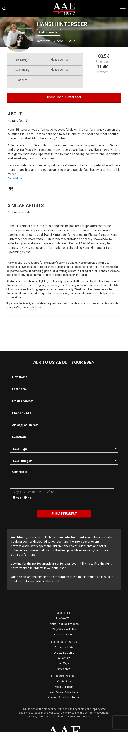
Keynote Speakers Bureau (64, 697)
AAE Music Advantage (64, 692)
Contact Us (64, 681)
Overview (43, 41)
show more (15, 178)
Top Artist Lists (64, 647)
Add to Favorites (48, 32)
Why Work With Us (64, 629)
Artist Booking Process (64, 623)
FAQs (71, 41)
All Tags (64, 663)
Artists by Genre (64, 652)
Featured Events (64, 634)
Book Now (64, 668)
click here (37, 307)
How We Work (64, 618)
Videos (59, 41)
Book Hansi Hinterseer (64, 97)
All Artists (64, 658)
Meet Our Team (64, 686)
